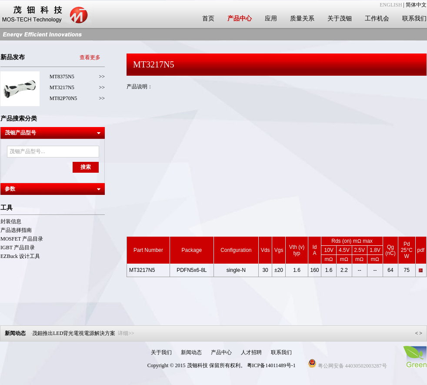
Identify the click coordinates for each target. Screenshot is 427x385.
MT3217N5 (62, 87)
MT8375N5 (62, 77)
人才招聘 (251, 352)
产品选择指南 (16, 230)
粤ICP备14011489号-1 (271, 365)
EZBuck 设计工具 (20, 256)
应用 (271, 18)
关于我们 (161, 352)
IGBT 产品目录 (17, 247)
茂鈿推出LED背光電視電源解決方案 (83, 333)
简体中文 (416, 5)
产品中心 (239, 18)
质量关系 (302, 18)
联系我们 (414, 18)
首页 (208, 18)
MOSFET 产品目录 (21, 239)
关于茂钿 (339, 18)
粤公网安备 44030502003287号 (347, 366)
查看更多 (90, 57)
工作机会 (377, 18)
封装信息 (10, 221)
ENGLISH (391, 5)
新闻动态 (191, 352)
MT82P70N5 (63, 98)
